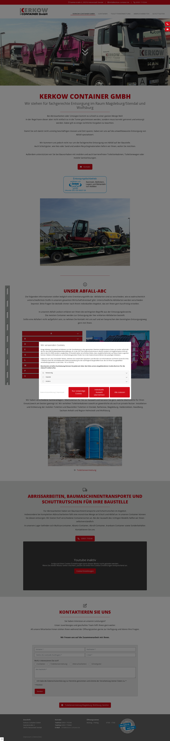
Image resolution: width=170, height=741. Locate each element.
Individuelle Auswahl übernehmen (99, 392)
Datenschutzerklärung (47, 392)
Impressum (60, 392)
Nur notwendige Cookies (78, 392)
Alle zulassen (119, 392)
